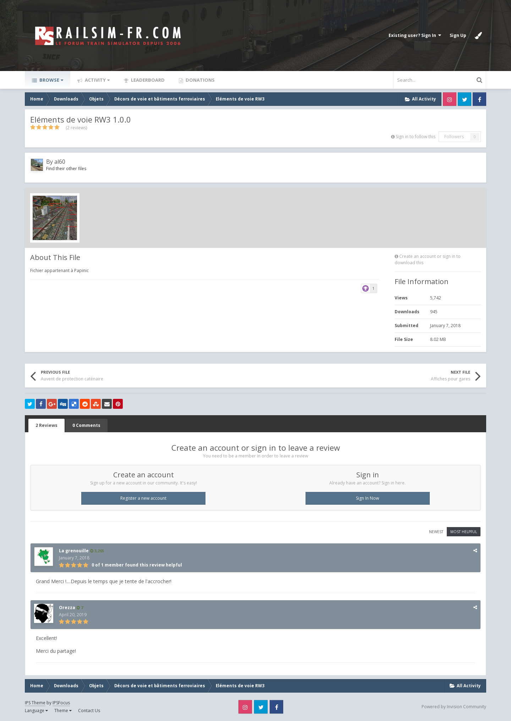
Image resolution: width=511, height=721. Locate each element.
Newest (436, 531)
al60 (59, 162)
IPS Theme (35, 703)
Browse (50, 80)
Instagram (449, 99)
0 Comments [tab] (86, 425)
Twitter (464, 99)
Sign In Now (367, 498)
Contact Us (89, 711)
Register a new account (143, 498)
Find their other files (66, 169)
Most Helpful (463, 531)
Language (36, 711)
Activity (97, 80)
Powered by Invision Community (454, 707)
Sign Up (458, 35)
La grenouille (74, 551)
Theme (63, 711)
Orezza (67, 608)
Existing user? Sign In (415, 35)
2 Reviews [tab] (46, 425)
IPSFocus (61, 703)
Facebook (479, 99)
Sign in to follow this (415, 137)
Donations (200, 80)
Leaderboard (147, 80)
